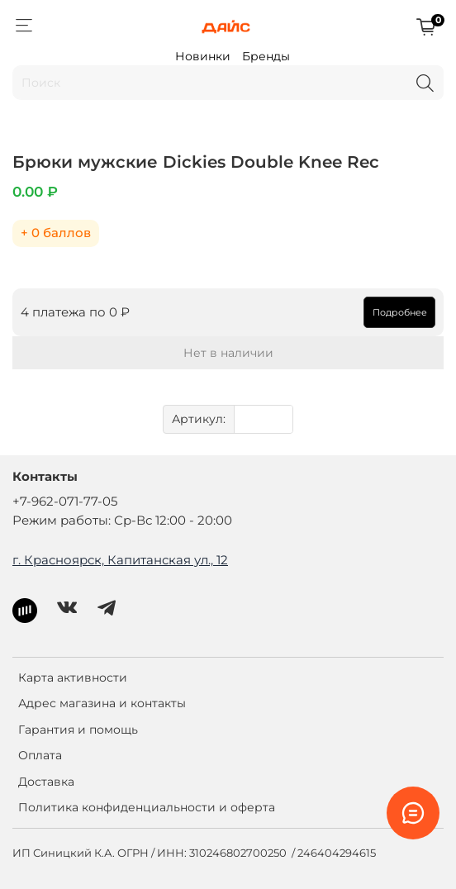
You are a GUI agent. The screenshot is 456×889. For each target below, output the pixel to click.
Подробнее (400, 312)
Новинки (202, 56)
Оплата (40, 755)
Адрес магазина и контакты (102, 703)
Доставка (46, 781)
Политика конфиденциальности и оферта (146, 807)
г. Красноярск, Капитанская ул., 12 (120, 560)
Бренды (266, 56)
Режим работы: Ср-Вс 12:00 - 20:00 (122, 520)
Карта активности (72, 677)
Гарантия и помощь (78, 729)
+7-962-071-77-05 (64, 501)
